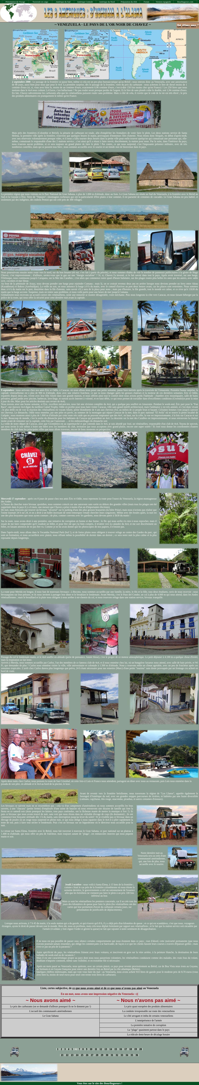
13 (105, 1049)
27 (92, 1055)
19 (135, 1049)
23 (72, 1055)
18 (130, 1049)
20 (140, 1049)
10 (91, 1049)
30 (107, 1055)
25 (82, 1055)
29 (102, 1055)
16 (120, 1049)
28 (97, 1055)
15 (115, 1049)
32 (117, 1055)
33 (121, 1055)
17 (125, 1049)
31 (112, 1055)
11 (96, 1049)
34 (126, 1055)
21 (62, 1055)
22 (67, 1055)
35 (131, 1055)
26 (87, 1055)
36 (136, 1055)
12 (101, 1049)
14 (110, 1049)
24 (77, 1055)
